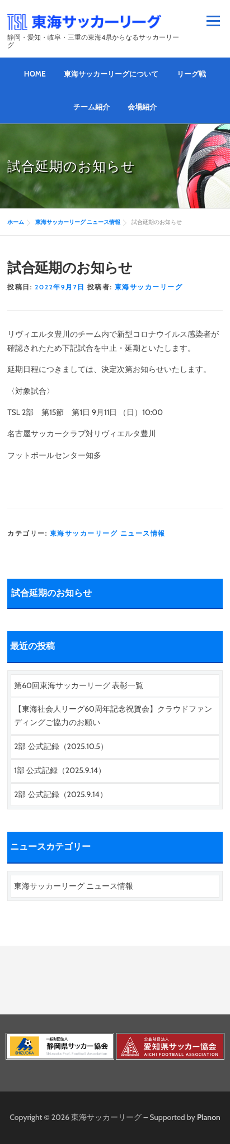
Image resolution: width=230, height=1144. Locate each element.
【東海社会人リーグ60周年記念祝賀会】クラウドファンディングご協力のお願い (113, 715)
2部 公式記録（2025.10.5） (61, 746)
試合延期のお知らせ (51, 593)
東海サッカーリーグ (149, 287)
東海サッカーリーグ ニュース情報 (108, 533)
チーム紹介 (91, 106)
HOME (35, 73)
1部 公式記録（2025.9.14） (60, 770)
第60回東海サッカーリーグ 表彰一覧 (78, 685)
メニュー (213, 21)
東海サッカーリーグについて (111, 73)
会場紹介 (142, 106)
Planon (208, 1117)
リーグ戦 (191, 73)
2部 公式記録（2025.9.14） (60, 794)
